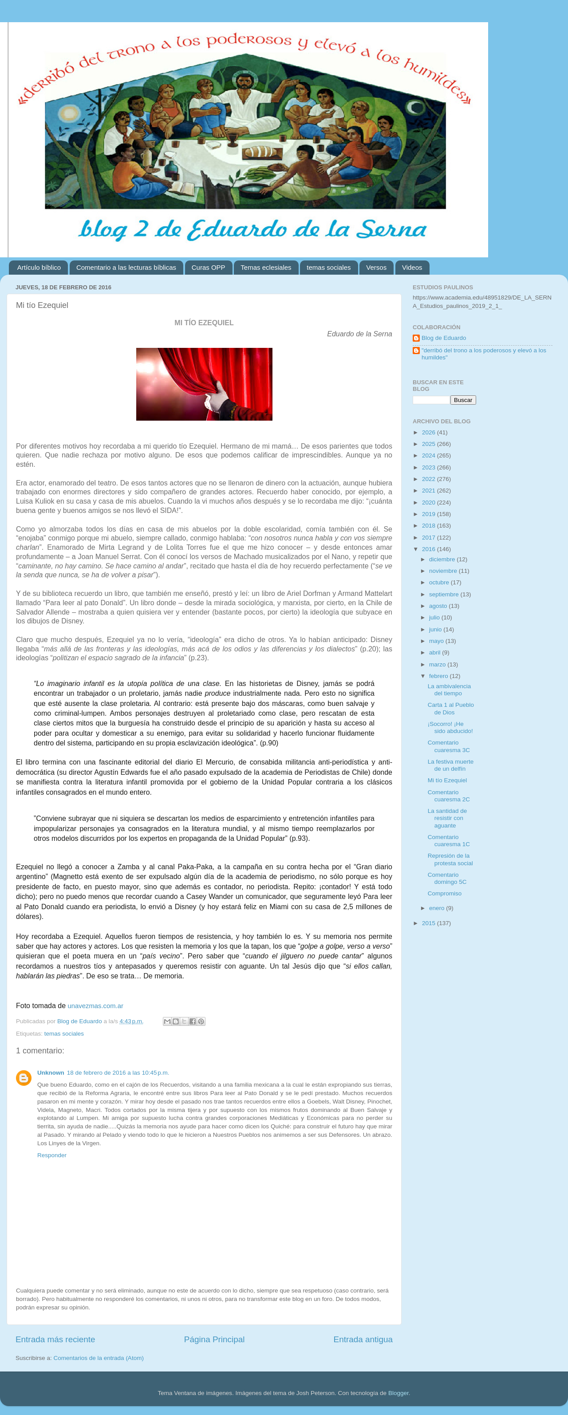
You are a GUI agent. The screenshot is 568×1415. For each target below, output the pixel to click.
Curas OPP (208, 267)
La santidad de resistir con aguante (447, 818)
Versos (376, 267)
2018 (429, 525)
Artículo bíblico (39, 267)
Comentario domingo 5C (447, 878)
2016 (429, 549)
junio (436, 629)
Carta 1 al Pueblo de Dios (451, 708)
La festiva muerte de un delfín (451, 765)
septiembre (445, 594)
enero (437, 908)
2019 (429, 514)
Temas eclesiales (266, 267)
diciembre (443, 559)
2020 (429, 502)
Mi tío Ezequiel (447, 780)
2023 (429, 467)
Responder (52, 1155)
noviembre (444, 571)
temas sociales (329, 267)
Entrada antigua (363, 1339)
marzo (438, 664)
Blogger (398, 1393)
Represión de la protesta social (450, 859)
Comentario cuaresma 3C (449, 746)
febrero (439, 676)
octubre (440, 582)
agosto (439, 606)
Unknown (50, 1072)
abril (435, 652)
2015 (429, 923)
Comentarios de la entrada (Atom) (99, 1358)
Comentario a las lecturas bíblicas (126, 267)
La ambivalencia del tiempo (449, 690)
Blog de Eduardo (444, 338)
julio (435, 617)
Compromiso (445, 893)
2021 (429, 490)
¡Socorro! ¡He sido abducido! (450, 727)
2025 (429, 444)
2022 (429, 479)
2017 (429, 537)
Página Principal (214, 1339)
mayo (437, 641)
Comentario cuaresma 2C (449, 796)
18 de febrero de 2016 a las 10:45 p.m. (118, 1072)
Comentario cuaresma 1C (449, 840)
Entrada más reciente (55, 1339)
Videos (412, 267)
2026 (429, 432)
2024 (429, 455)
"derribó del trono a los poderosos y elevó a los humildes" (484, 354)
